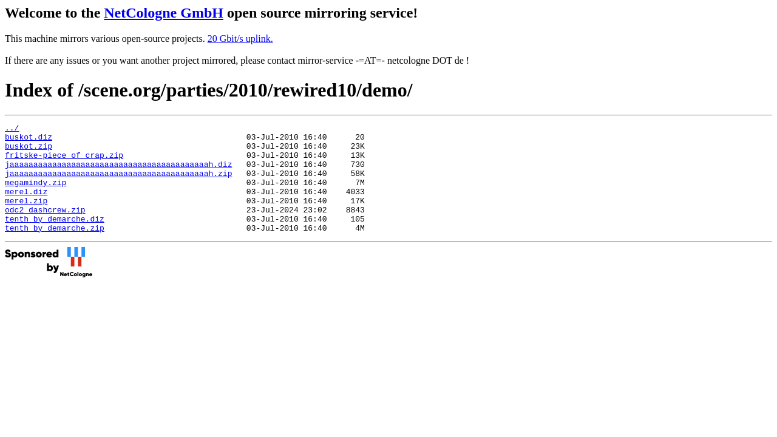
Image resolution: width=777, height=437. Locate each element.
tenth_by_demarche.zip (54, 249)
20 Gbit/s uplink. (240, 38)
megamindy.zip (35, 194)
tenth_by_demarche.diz (54, 238)
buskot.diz (28, 140)
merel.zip (26, 216)
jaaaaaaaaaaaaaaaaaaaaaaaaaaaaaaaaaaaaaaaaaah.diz (118, 173)
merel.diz (26, 205)
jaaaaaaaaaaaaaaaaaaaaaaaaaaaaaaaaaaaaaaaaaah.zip (118, 183)
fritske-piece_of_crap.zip (64, 162)
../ (12, 129)
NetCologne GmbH (163, 13)
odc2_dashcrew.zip (45, 227)
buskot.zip (28, 151)
